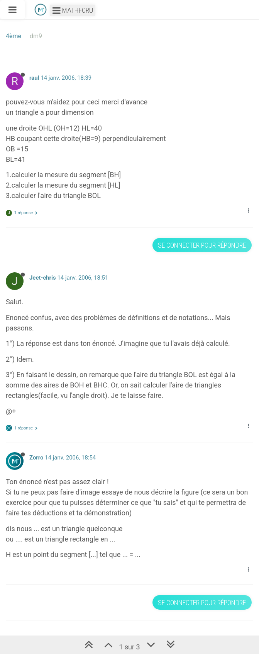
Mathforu (72, 10)
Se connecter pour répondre (202, 245)
